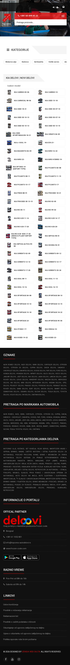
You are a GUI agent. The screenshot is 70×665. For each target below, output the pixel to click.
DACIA (64, 414)
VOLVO (25, 429)
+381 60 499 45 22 (29, 16)
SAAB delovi (22, 389)
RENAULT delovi (59, 386)
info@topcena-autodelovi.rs (18, 542)
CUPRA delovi (36, 368)
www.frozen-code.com (14, 548)
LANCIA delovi (55, 377)
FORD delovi (61, 371)
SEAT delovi (34, 389)
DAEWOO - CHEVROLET (12, 417)
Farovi (52, 485)
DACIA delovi (50, 368)
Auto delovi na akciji (26, 476)
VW (30, 429)
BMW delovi (38, 365)
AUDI (17, 414)
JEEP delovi (22, 377)
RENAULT (15, 426)
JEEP (24, 420)
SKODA (39, 426)
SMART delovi (60, 389)
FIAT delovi (50, 371)
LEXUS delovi (22, 380)
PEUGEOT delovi (16, 386)
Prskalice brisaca (40, 485)
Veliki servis (42, 449)
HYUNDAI (56, 417)
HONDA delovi (9, 374)
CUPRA (57, 414)
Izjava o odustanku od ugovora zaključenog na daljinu (26, 633)
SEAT (33, 426)
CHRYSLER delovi (51, 365)
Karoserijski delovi (12, 488)
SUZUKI (6, 429)
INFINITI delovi (36, 374)
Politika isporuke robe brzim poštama (19, 639)
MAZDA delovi (51, 380)
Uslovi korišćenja (10, 604)
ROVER (22, 426)
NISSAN (42, 423)
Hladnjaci (62, 488)
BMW (22, 414)
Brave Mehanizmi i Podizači (45, 482)
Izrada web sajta (31, 651)
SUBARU (63, 426)
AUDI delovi (26, 365)
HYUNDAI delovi (22, 374)
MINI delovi (26, 383)
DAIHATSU (26, 417)
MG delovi (15, 383)
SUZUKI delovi (40, 392)
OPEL (48, 423)
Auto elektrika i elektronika (52, 476)
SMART (45, 426)
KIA (28, 420)
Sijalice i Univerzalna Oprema (32, 479)
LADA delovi (43, 377)
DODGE (33, 417)
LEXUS (55, 420)
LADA (32, 420)
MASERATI (62, 420)
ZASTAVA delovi (37, 395)
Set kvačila (31, 449)
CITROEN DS (48, 414)
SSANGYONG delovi (11, 392)
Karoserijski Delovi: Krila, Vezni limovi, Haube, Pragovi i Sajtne (31, 464)
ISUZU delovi (48, 374)
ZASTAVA (36, 429)
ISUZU (5, 420)
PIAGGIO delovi (31, 386)
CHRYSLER (30, 414)
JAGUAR (18, 420)
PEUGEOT (55, 423)
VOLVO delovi (15, 395)
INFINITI (63, 417)
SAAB (28, 426)
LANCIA (38, 420)
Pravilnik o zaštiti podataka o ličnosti (19, 622)
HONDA (49, 417)
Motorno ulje (9, 449)
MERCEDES (14, 423)
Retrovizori (8, 490)
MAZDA (6, 423)
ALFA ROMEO (8, 414)
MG (21, 423)
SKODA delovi (47, 389)
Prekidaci (51, 488)
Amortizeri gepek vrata (56, 479)
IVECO (11, 420)
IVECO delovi (60, 374)
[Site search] (41, 22)
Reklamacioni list (10, 616)
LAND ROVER (47, 420)
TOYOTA (18, 429)
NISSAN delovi (55, 383)
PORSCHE (7, 426)
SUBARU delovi (27, 392)
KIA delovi (32, 377)
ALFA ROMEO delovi (11, 365)
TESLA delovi (53, 392)
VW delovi (26, 395)
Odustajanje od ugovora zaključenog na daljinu (23, 628)
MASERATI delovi (36, 380)
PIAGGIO (63, 423)
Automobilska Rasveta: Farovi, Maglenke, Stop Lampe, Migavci (34, 461)
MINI (25, 423)
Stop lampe (61, 485)
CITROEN (38, 414)
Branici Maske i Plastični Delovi (17, 482)
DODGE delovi (39, 371)
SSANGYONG (54, 426)
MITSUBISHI (33, 423)
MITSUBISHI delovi (40, 383)
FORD (43, 417)
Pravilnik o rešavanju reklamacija (17, 610)
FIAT (38, 417)
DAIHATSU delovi (26, 371)
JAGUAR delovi (9, 377)
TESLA (12, 429)
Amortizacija (9, 479)
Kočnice (21, 449)
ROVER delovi (9, 389)
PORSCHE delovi (45, 386)
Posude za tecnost (23, 485)
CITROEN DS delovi (19, 368)
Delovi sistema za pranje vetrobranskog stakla (41, 458)
